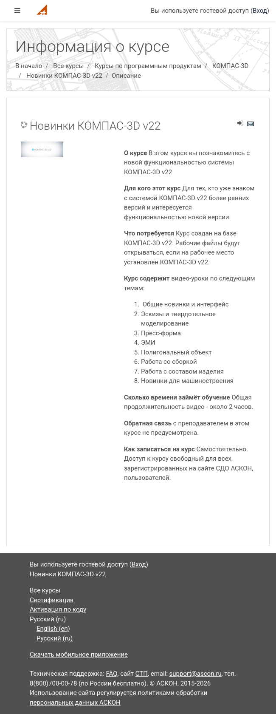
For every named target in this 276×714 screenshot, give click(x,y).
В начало (28, 66)
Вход (260, 10)
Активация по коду (58, 609)
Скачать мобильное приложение (79, 654)
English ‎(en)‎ (53, 628)
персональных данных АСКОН (75, 702)
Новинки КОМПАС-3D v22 (64, 75)
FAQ (111, 673)
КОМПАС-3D (230, 66)
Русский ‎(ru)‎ (48, 619)
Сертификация (51, 600)
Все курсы (68, 66)
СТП (141, 673)
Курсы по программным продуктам (148, 66)
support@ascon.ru (195, 673)
